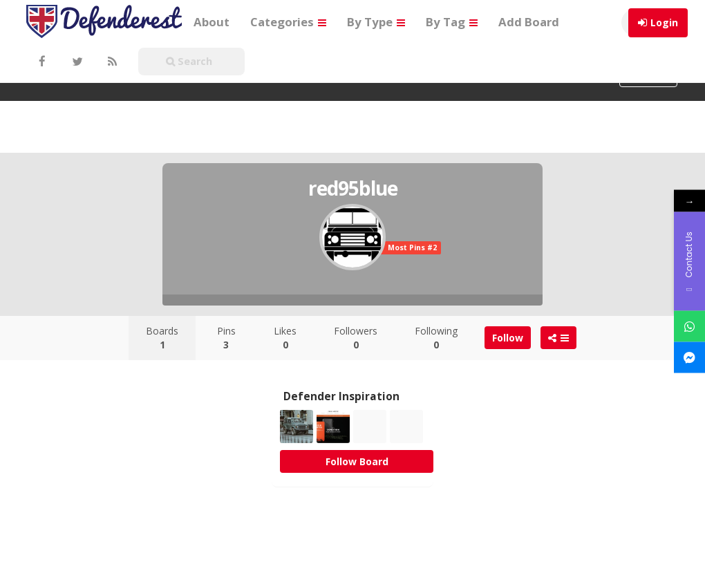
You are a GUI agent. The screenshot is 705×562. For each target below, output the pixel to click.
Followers (355, 337)
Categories (288, 22)
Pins (226, 337)
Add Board (528, 22)
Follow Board (357, 461)
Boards (162, 337)
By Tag (452, 22)
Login (664, 22)
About (211, 22)
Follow (507, 337)
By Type (376, 22)
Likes (285, 337)
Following (436, 337)
